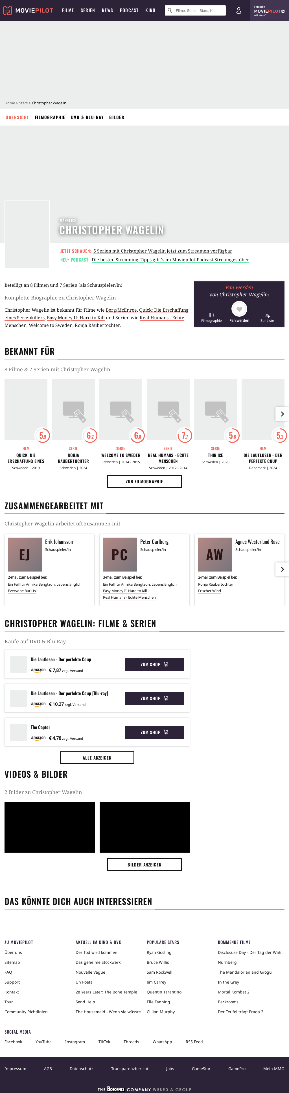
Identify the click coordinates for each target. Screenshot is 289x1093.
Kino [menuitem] (150, 10)
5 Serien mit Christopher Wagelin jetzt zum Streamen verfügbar (162, 251)
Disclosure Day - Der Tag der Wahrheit (251, 952)
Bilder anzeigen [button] (144, 864)
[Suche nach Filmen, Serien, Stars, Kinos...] (195, 10)
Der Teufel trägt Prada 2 (240, 1011)
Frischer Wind (209, 590)
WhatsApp (162, 1041)
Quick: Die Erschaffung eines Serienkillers (26, 458)
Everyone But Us (22, 590)
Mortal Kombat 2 (233, 992)
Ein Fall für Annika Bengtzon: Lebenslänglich (45, 584)
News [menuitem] (107, 10)
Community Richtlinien (26, 1011)
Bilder (116, 117)
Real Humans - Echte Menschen (168, 458)
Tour (9, 1001)
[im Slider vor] (282, 414)
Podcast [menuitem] (129, 10)
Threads (131, 1041)
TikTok (104, 1041)
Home (10, 102)
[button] (211, 317)
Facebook (13, 1041)
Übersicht (17, 117)
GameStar (201, 1068)
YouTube (44, 1041)
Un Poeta (84, 982)
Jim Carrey (156, 982)
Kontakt (12, 992)
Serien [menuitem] (88, 10)
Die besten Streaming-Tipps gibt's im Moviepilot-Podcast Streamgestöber (170, 259)
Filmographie (50, 117)
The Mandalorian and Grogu (245, 972)
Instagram (75, 1041)
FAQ (8, 972)
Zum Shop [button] (154, 664)
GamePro (237, 1068)
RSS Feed (194, 1041)
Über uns (13, 952)
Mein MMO (273, 1068)
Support (12, 982)
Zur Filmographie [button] (144, 481)
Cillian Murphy (161, 1011)
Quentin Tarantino (164, 992)
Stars (23, 102)
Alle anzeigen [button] (97, 757)
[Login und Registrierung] (239, 10)
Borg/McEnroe (121, 310)
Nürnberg (227, 962)
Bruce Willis (158, 962)
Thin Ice (215, 455)
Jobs (170, 1068)
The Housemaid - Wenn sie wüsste (108, 1011)
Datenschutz (81, 1068)
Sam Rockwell (159, 972)
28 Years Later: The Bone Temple (106, 992)
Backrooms (228, 1001)
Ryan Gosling (159, 952)
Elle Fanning (158, 1001)
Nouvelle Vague (90, 972)
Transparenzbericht (129, 1068)
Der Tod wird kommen (96, 952)
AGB (48, 1068)
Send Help (85, 1001)
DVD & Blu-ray (87, 117)
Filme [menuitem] (68, 10)
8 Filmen (39, 285)
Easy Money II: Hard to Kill (76, 317)
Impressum (15, 1068)
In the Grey (228, 982)
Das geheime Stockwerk (98, 962)
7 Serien (68, 285)
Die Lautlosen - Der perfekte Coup (263, 458)
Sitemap (12, 962)
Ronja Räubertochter (97, 325)
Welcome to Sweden (51, 325)
